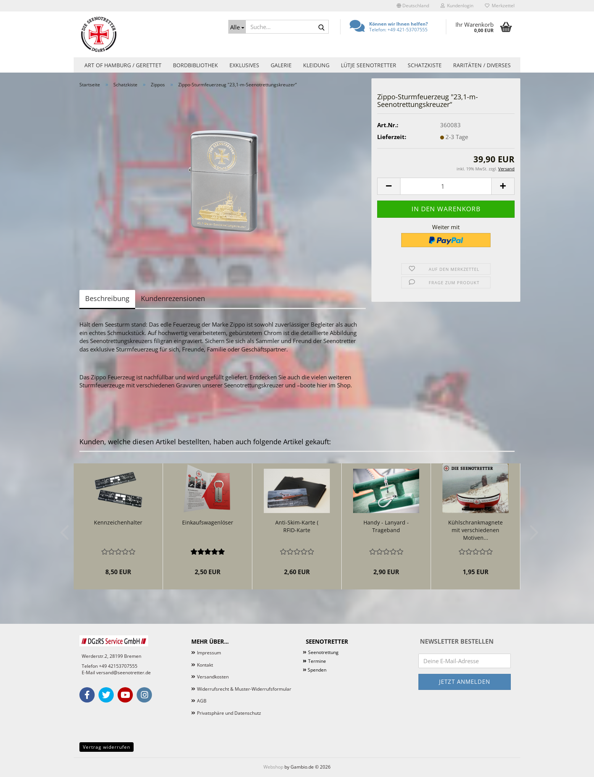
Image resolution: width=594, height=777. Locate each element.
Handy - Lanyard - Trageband (386, 526)
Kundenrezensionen (173, 298)
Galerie (281, 65)
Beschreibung (107, 298)
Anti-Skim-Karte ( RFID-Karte (296, 526)
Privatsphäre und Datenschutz (229, 713)
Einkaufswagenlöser (207, 522)
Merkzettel (500, 5)
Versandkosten (213, 676)
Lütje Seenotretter (368, 65)
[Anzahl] (446, 186)
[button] (413, 5)
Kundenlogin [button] (457, 5)
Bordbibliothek (195, 65)
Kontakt (205, 665)
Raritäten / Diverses (482, 65)
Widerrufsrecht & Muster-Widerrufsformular (244, 689)
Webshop (273, 767)
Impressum (209, 652)
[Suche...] (237, 27)
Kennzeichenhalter (118, 522)
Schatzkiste (425, 65)
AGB (202, 701)
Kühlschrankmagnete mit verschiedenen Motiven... (475, 530)
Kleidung (316, 65)
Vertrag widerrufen (106, 747)
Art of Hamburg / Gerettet (122, 65)
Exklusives (244, 65)
